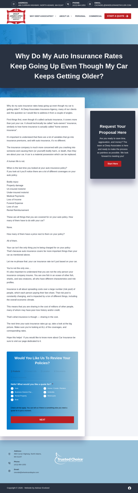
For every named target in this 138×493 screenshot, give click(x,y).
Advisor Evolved (42, 488)
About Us (66, 16)
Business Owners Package (25, 392)
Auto (16, 388)
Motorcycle (52, 396)
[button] (112, 164)
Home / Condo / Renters (57, 388)
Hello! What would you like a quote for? (32, 384)
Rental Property (21, 396)
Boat (16, 400)
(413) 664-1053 (79, 5)
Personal (80, 16)
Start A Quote (117, 16)
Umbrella (51, 392)
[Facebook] (129, 488)
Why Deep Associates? (43, 16)
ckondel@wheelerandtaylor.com (113, 5)
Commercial (95, 16)
